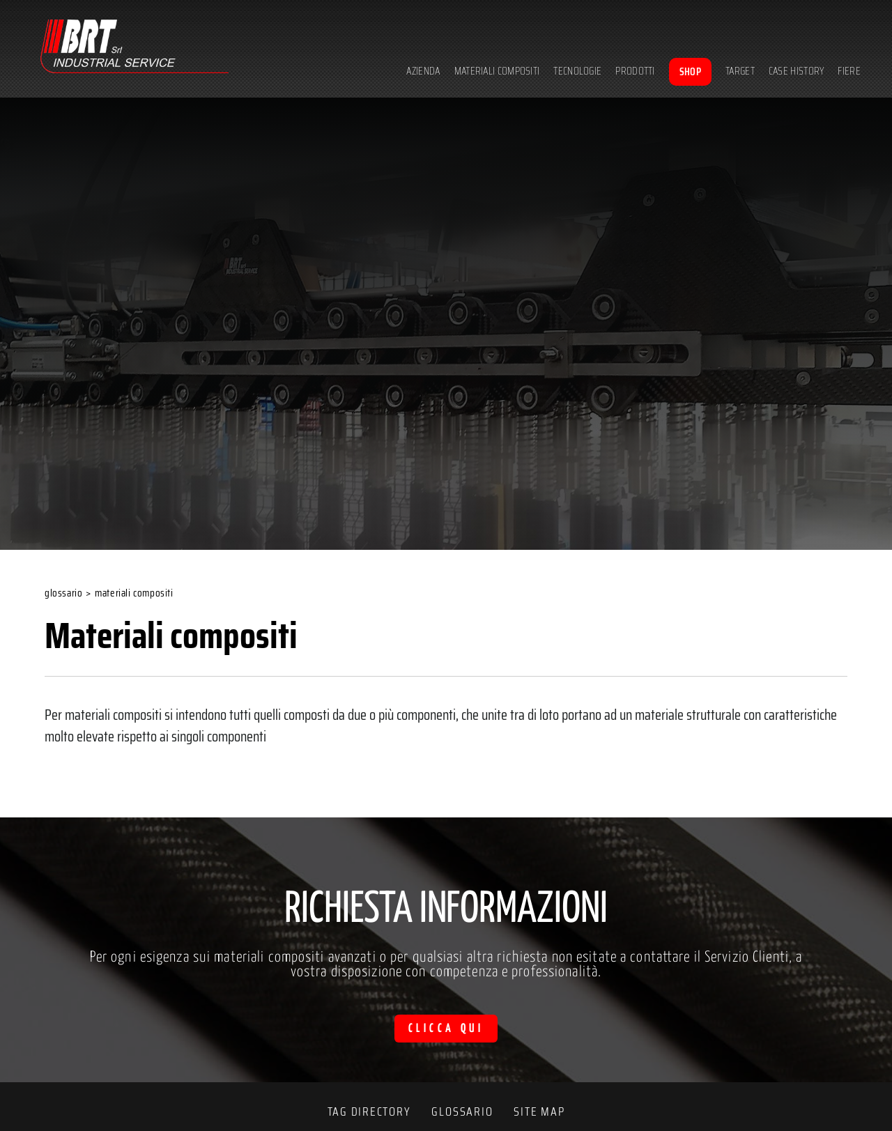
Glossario (63, 593)
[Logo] (134, 48)
